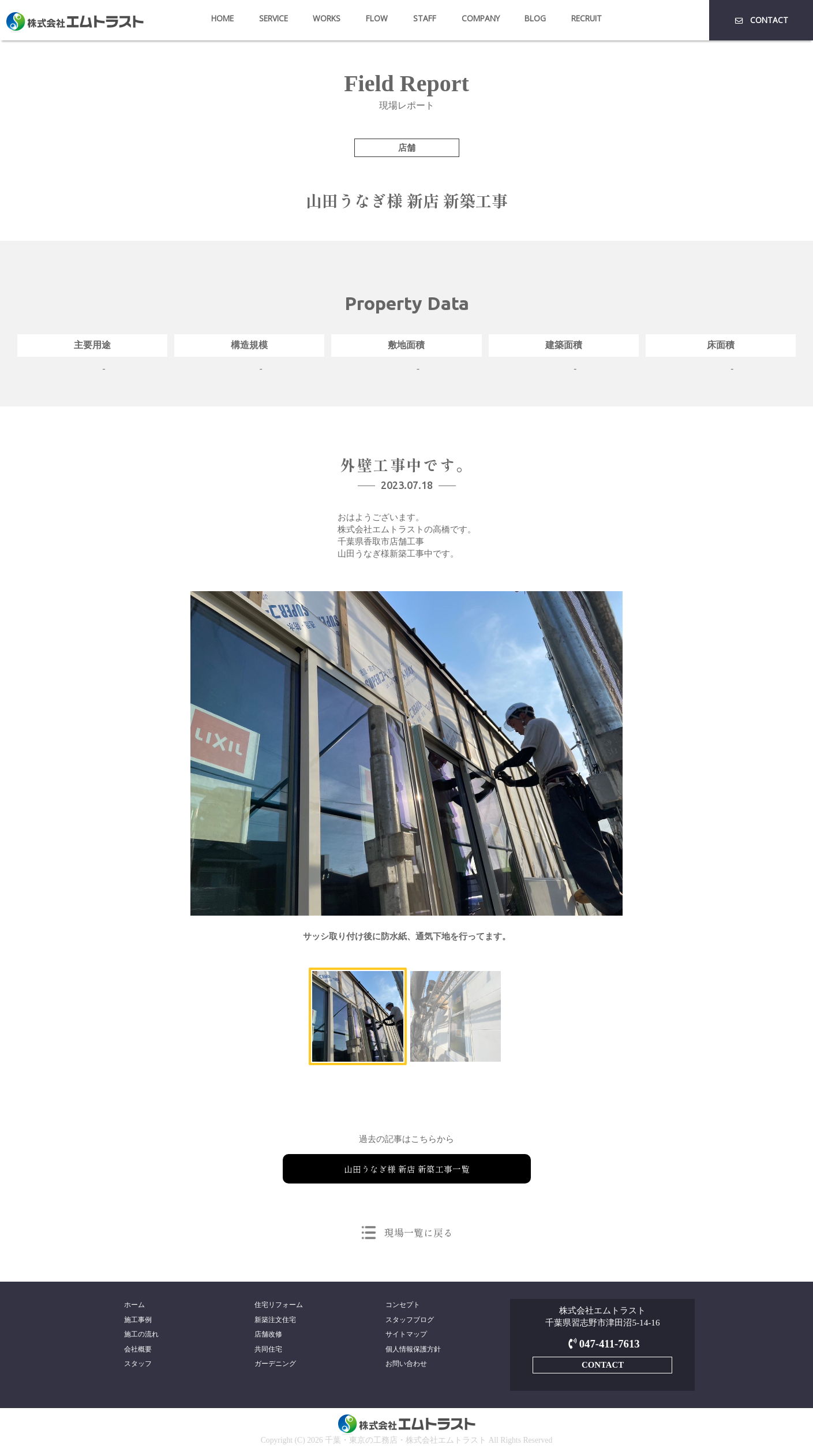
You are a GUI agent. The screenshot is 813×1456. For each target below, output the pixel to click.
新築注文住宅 (275, 1320)
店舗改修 (268, 1335)
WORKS (326, 18)
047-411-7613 (602, 1344)
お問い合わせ (406, 1366)
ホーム (134, 1305)
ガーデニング (275, 1366)
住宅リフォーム (278, 1305)
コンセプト (402, 1305)
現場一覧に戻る (419, 1232)
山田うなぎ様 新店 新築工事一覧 (407, 1168)
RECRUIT (586, 18)
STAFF (424, 18)
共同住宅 (268, 1351)
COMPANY (481, 18)
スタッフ (138, 1366)
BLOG (535, 18)
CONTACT (761, 19)
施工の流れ (141, 1335)
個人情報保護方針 (413, 1351)
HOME (222, 18)
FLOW (377, 18)
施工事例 (138, 1320)
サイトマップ (406, 1335)
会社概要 (138, 1351)
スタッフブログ (409, 1320)
